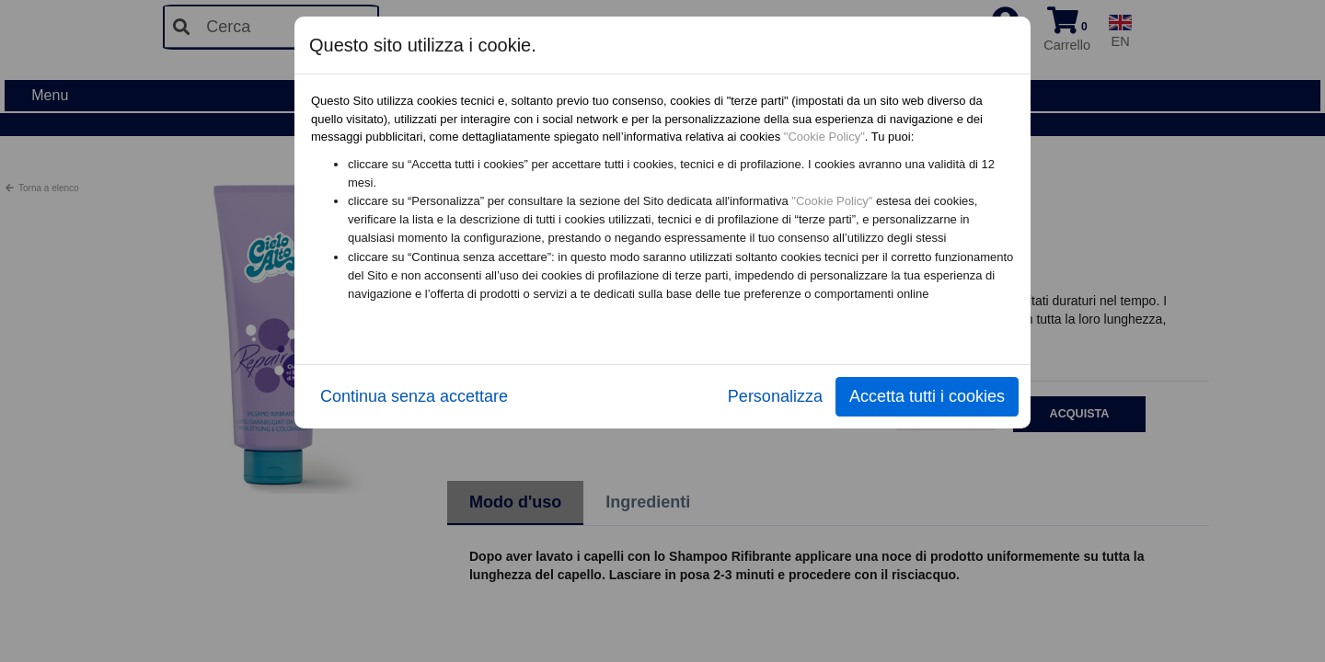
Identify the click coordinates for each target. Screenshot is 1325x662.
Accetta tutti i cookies (927, 396)
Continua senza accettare (414, 396)
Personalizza (775, 396)
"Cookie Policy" (824, 136)
